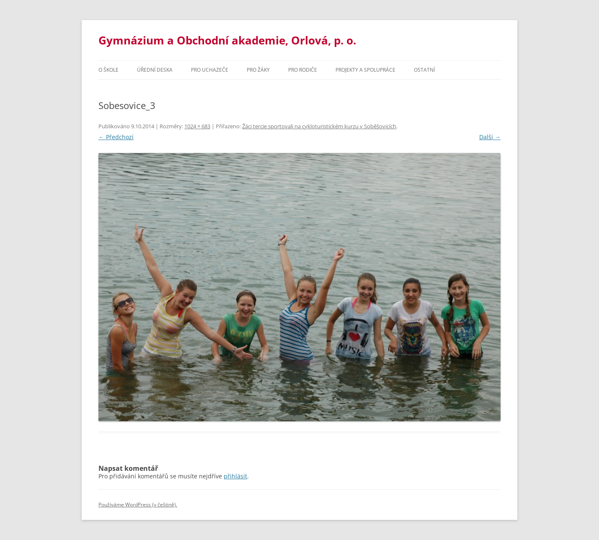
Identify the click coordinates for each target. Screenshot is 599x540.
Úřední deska (155, 69)
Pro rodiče (302, 69)
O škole (108, 69)
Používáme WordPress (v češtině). (137, 504)
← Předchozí (116, 137)
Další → (490, 137)
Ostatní (424, 69)
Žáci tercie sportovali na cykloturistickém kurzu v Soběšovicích (319, 126)
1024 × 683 (197, 126)
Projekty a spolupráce (365, 69)
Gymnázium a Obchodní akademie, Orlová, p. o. (227, 40)
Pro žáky (258, 69)
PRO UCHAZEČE (209, 69)
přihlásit (235, 476)
